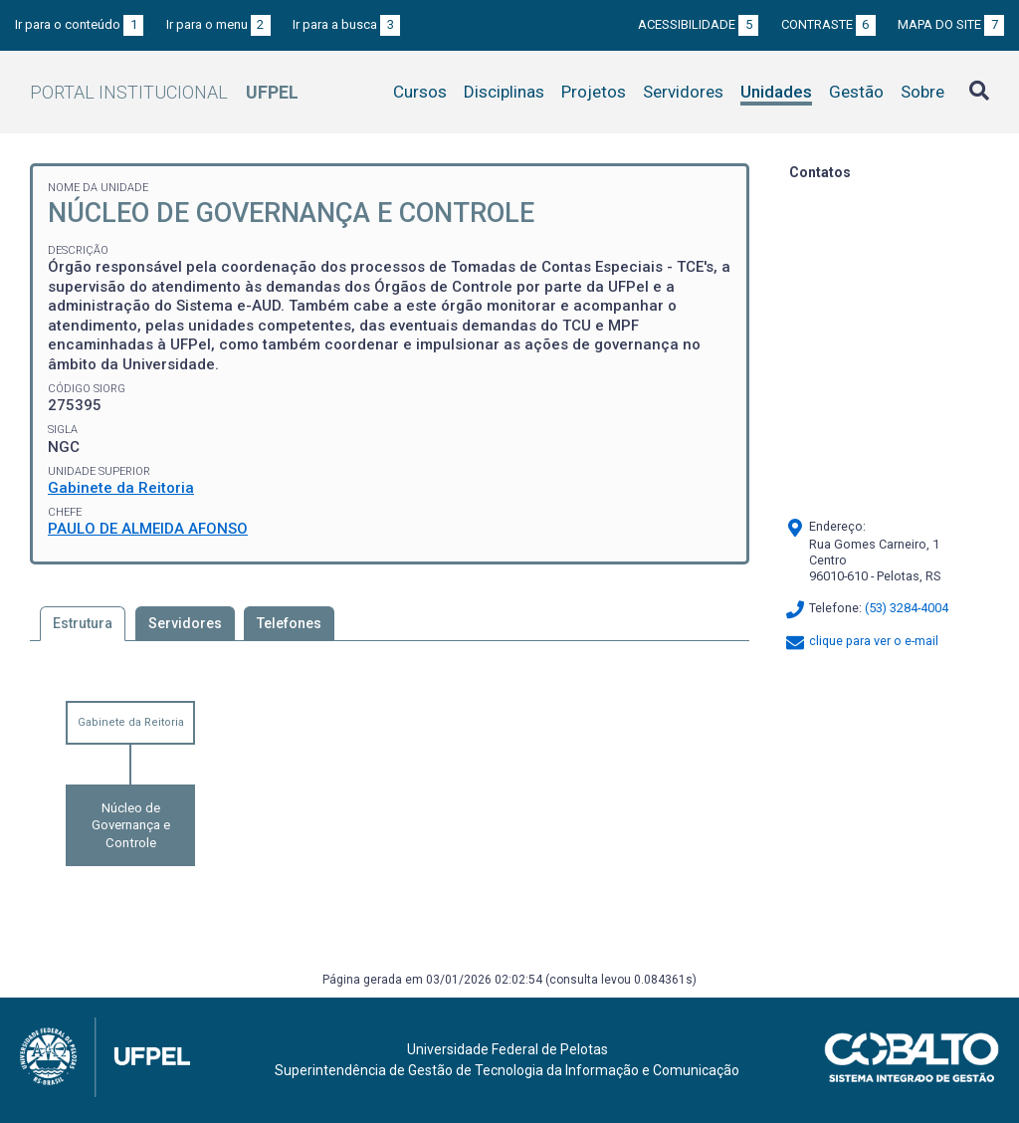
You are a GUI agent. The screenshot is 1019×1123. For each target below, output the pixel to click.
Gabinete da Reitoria (121, 488)
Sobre (922, 92)
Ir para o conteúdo (79, 24)
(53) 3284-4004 (906, 607)
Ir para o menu (218, 24)
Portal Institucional (164, 92)
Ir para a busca (346, 24)
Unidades (776, 92)
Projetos (593, 92)
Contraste (828, 24)
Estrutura (82, 623)
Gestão (856, 92)
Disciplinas (504, 92)
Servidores (683, 92)
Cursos (420, 92)
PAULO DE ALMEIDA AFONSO (148, 529)
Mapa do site (951, 24)
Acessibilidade (698, 24)
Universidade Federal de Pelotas (507, 1049)
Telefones (289, 623)
